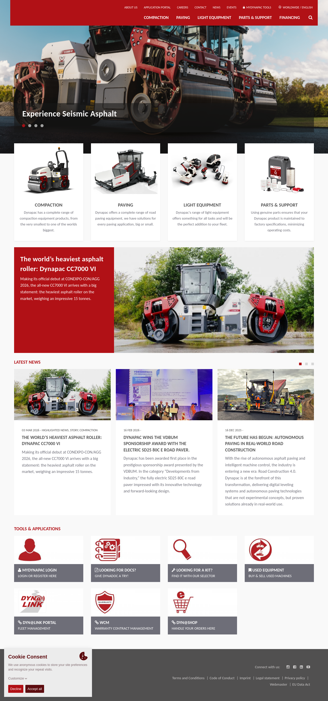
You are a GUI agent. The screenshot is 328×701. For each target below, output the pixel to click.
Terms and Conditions (188, 678)
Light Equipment (214, 17)
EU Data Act (301, 684)
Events (232, 7)
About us (130, 7)
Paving (183, 17)
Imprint (246, 678)
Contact (200, 7)
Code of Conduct (222, 678)
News (216, 7)
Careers (182, 7)
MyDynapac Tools (257, 7)
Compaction (156, 17)
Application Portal (157, 7)
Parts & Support (255, 17)
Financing (290, 17)
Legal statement (268, 678)
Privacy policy (295, 678)
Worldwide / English (296, 7)
